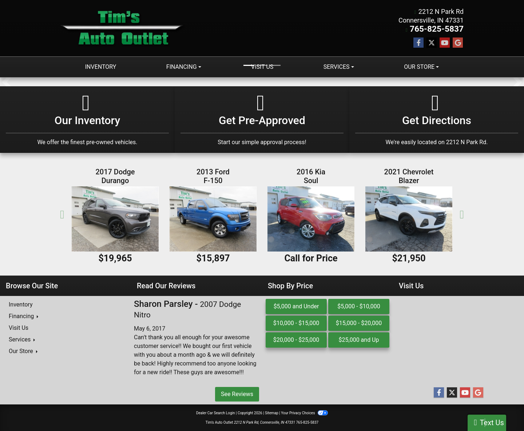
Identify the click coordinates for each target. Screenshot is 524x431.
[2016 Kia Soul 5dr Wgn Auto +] (310, 218)
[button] (6, 81)
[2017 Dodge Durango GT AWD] (115, 218)
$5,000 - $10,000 (358, 306)
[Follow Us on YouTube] (445, 42)
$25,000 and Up (359, 339)
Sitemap (271, 413)
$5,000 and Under (296, 306)
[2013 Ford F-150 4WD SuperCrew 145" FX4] (213, 218)
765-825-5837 (442, 29)
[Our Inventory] (87, 119)
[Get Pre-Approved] (262, 119)
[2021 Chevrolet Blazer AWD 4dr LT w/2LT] (408, 218)
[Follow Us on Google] (458, 42)
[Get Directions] (436, 119)
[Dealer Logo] (122, 28)
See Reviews (237, 393)
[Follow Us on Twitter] (431, 42)
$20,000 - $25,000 (296, 339)
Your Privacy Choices (304, 413)
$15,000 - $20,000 (359, 322)
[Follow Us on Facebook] (418, 42)
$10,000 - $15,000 (296, 322)
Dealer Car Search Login (215, 413)
